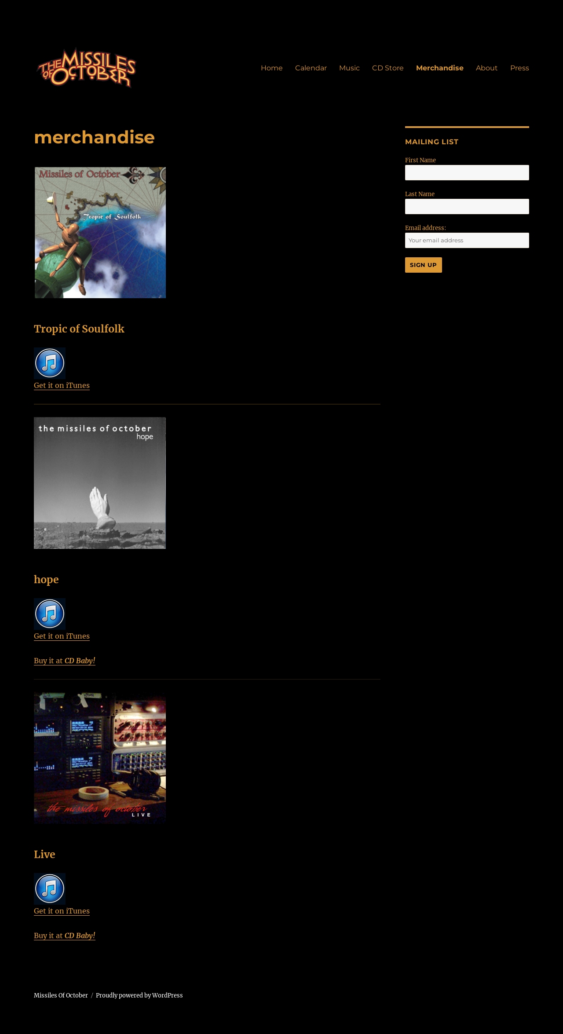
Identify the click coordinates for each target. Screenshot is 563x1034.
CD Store (388, 68)
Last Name (420, 194)
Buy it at (64, 660)
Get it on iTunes (62, 368)
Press (519, 68)
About (487, 68)
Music (349, 68)
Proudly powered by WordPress (139, 995)
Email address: (425, 228)
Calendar (311, 68)
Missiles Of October (61, 995)
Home (272, 68)
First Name (420, 160)
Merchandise (440, 68)
